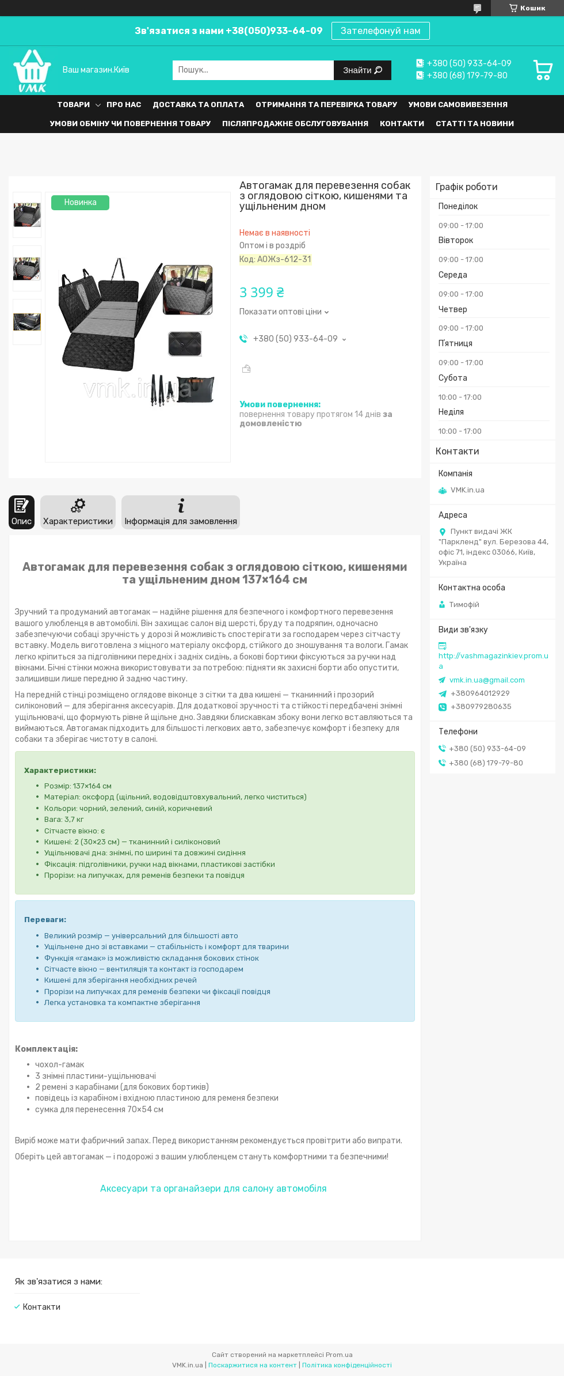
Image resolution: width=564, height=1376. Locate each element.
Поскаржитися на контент (252, 1365)
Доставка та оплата (198, 104)
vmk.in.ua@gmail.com (487, 680)
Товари (73, 104)
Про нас (123, 104)
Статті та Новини (475, 123)
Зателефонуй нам (381, 30)
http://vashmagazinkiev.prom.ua (493, 660)
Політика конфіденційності (347, 1365)
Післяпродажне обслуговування (295, 123)
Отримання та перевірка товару (326, 104)
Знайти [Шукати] (358, 70)
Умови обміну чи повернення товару (130, 123)
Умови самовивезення (458, 104)
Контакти (402, 123)
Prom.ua (339, 1355)
